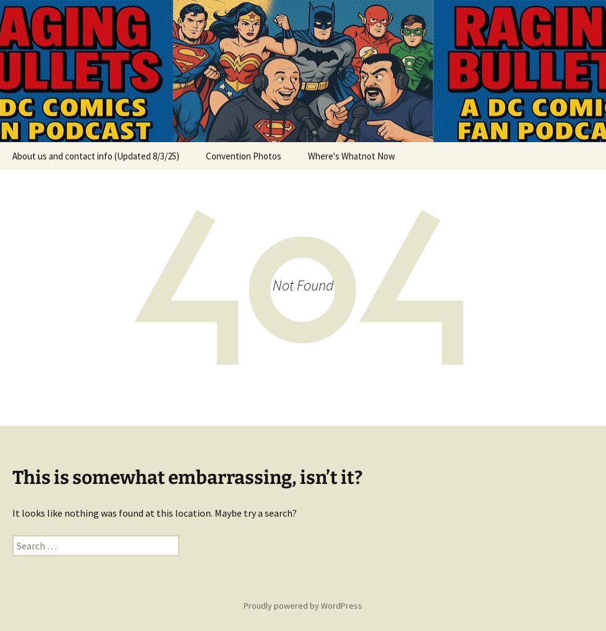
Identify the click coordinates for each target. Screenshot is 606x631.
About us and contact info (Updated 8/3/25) (95, 156)
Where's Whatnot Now (351, 156)
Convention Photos (243, 156)
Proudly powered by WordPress (303, 605)
